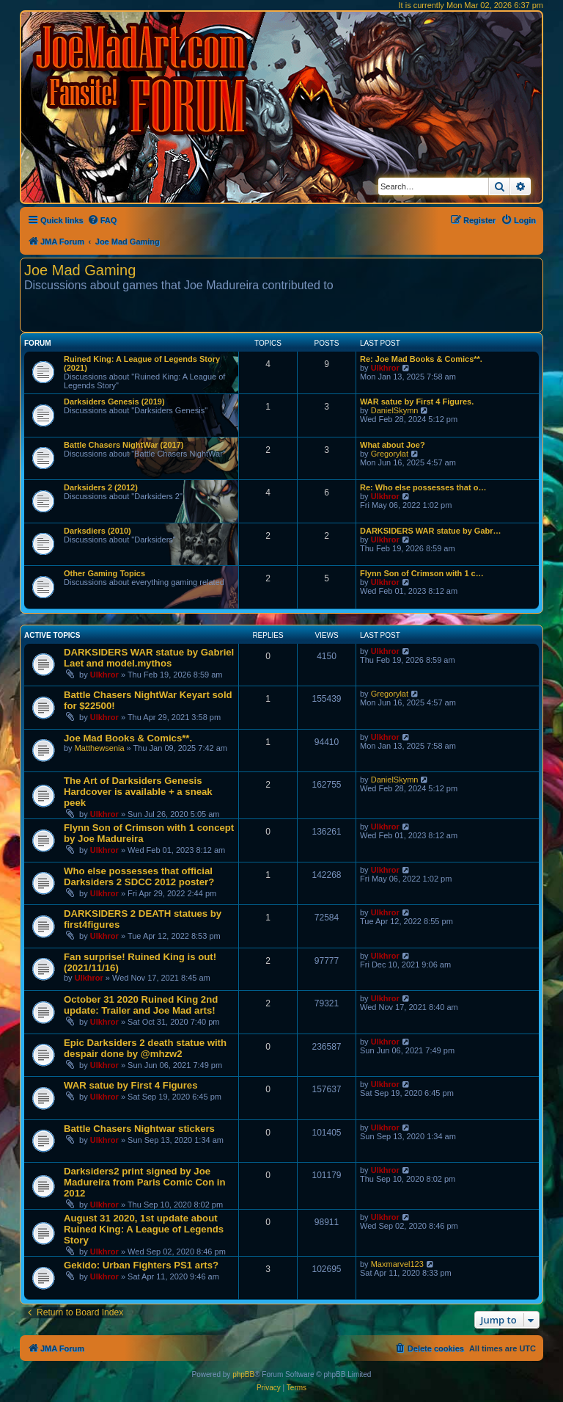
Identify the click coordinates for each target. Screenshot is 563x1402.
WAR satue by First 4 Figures (130, 1085)
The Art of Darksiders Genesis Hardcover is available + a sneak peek (138, 791)
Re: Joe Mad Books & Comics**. (421, 359)
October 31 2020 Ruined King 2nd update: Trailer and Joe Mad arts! (141, 1005)
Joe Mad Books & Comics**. (128, 738)
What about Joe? (392, 444)
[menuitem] (102, 220)
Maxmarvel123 (397, 1264)
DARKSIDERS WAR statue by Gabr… (430, 530)
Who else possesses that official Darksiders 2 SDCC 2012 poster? (139, 876)
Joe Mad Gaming (80, 270)
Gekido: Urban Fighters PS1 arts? (141, 1265)
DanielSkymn (395, 410)
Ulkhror (385, 367)
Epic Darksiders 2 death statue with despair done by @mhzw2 (145, 1048)
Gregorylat (389, 453)
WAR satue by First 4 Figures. (417, 401)
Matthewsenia (100, 748)
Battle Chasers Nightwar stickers (139, 1128)
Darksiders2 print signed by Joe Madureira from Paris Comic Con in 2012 (145, 1182)
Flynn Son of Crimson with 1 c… (422, 573)
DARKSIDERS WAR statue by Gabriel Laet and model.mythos (149, 658)
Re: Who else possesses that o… (423, 487)
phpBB (243, 1374)
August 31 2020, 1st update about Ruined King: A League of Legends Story (144, 1229)
